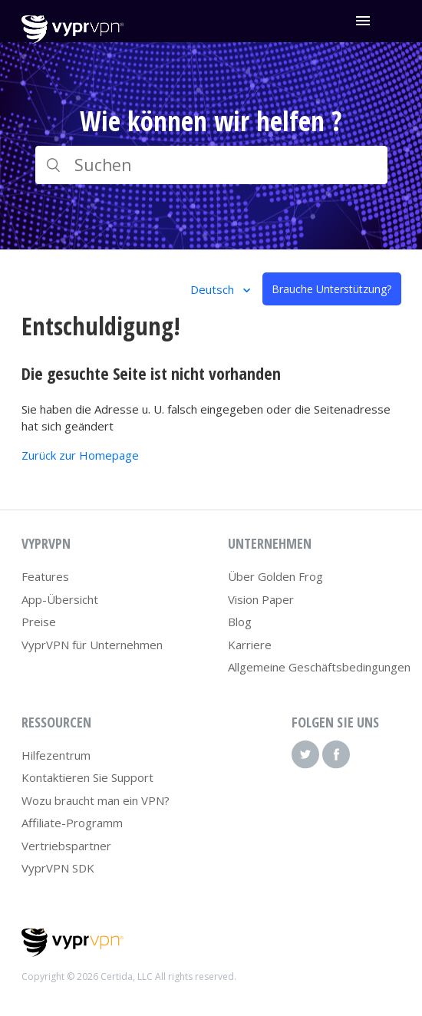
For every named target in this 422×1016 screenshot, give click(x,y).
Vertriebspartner (66, 845)
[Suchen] (211, 165)
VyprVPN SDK (57, 868)
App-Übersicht (59, 599)
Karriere (250, 644)
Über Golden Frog (275, 576)
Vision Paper (261, 599)
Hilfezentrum (56, 755)
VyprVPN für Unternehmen (92, 644)
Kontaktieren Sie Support (87, 777)
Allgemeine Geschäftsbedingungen (319, 667)
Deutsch (213, 289)
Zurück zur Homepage (80, 455)
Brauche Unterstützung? (331, 289)
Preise (38, 621)
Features (45, 576)
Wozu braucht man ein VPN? (95, 800)
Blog (240, 621)
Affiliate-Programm (72, 822)
